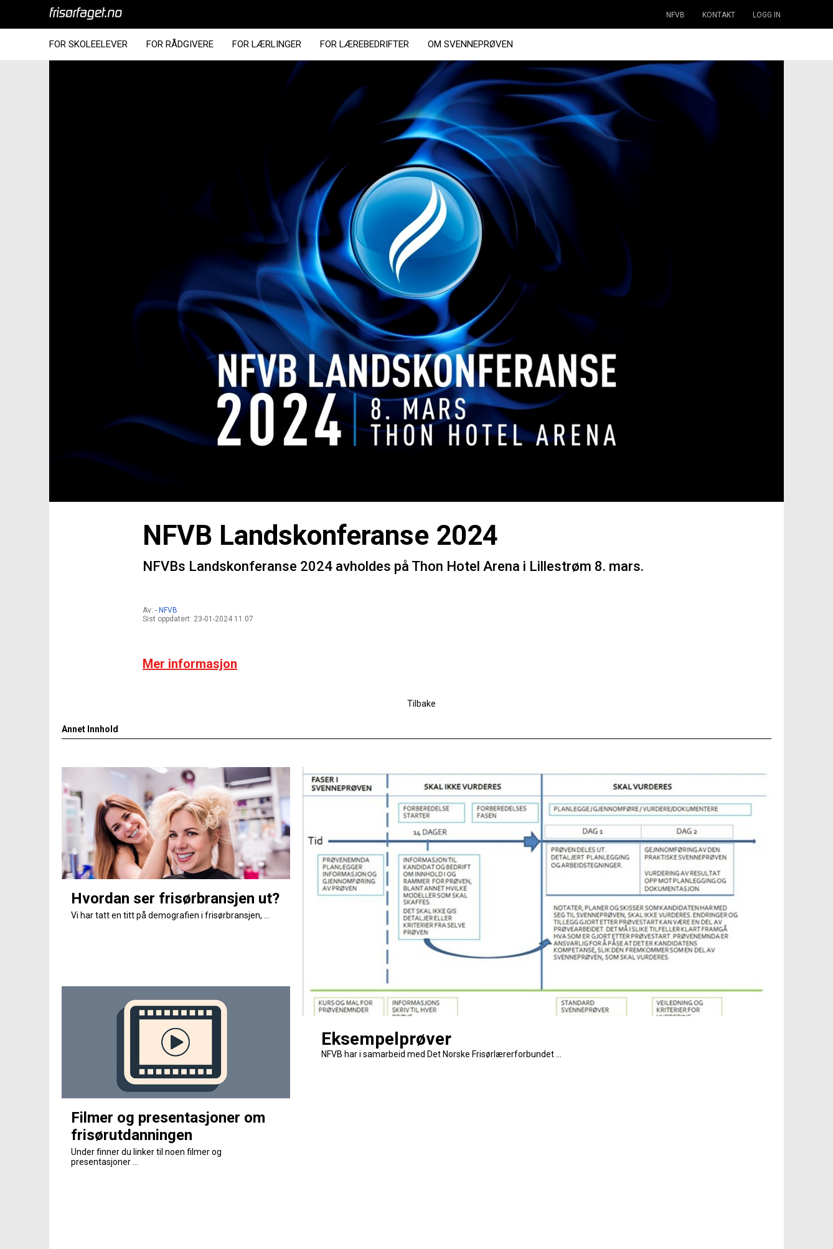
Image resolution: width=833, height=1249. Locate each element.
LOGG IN (767, 15)
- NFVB (166, 610)
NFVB (675, 15)
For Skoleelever (88, 44)
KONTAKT (718, 15)
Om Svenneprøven (470, 44)
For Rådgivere (180, 44)
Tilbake (421, 704)
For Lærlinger (266, 44)
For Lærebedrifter (364, 44)
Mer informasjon (190, 663)
